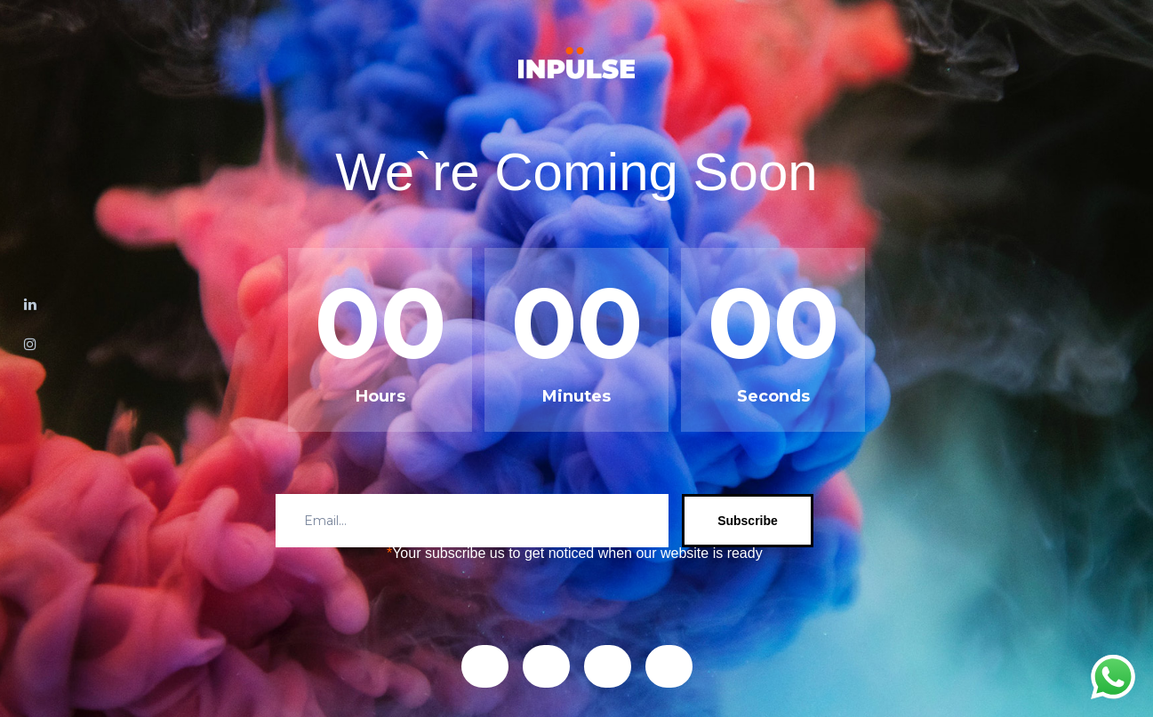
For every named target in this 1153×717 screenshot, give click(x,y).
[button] (484, 666)
